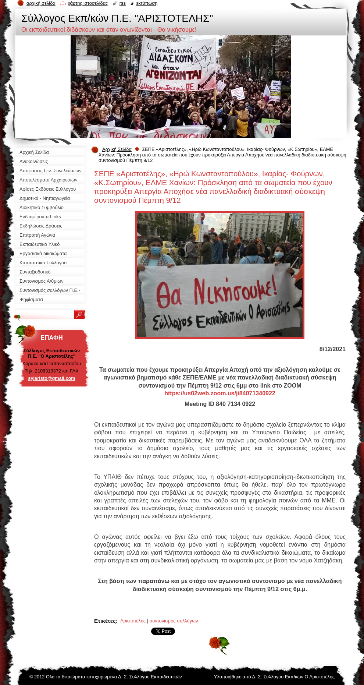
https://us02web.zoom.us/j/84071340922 (219, 393)
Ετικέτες (105, 621)
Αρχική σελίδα (41, 3)
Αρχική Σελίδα (117, 149)
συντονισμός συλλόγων (173, 621)
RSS (122, 3)
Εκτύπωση (146, 3)
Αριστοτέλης (133, 621)
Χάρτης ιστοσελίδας (88, 3)
